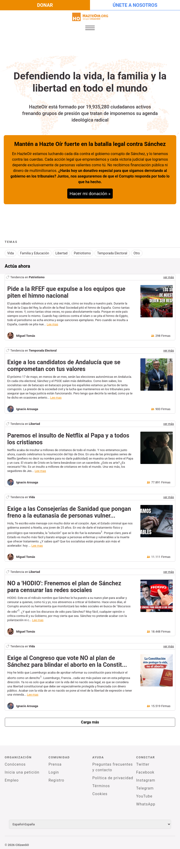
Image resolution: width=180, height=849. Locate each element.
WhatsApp (145, 802)
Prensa (55, 762)
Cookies (99, 791)
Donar (45, 5)
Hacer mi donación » (90, 193)
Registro (56, 778)
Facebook (145, 770)
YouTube (144, 794)
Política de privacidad (112, 775)
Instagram (145, 778)
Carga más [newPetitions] (90, 720)
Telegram (145, 786)
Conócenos (15, 762)
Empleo (12, 778)
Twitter (142, 762)
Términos (101, 783)
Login (54, 770)
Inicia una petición (22, 770)
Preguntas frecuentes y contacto (112, 765)
